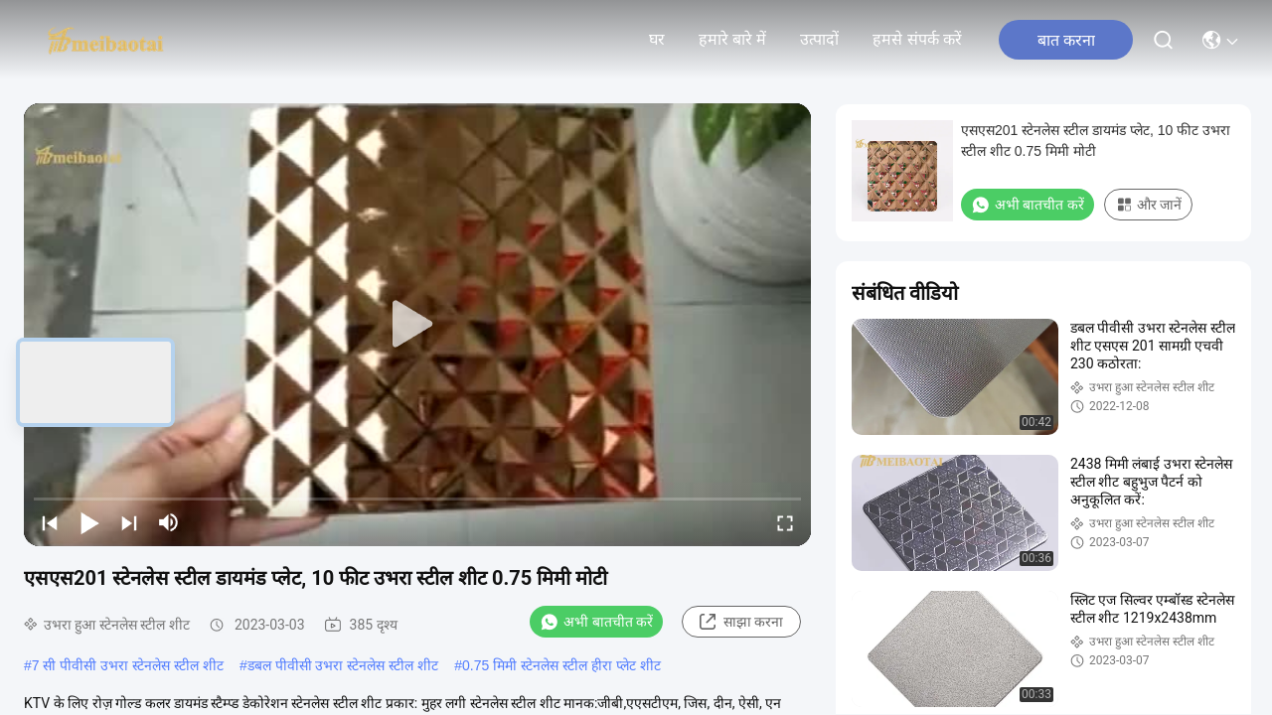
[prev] (50, 522)
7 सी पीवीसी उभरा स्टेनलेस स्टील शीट (128, 665)
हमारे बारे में (733, 39)
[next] (129, 522)
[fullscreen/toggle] (785, 522)
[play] (417, 325)
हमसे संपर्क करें (917, 39)
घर (657, 39)
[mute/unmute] (169, 522)
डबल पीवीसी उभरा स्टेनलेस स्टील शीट (342, 665)
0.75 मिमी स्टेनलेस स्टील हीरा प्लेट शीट (561, 665)
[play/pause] (89, 522)
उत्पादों (819, 39)
